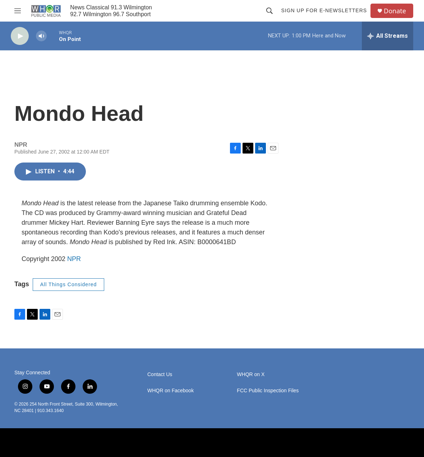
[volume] (41, 36)
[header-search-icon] (269, 11)
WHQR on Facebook (170, 390)
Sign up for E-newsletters (324, 10)
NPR (74, 258)
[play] (20, 36)
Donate (395, 11)
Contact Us (159, 374)
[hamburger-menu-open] (17, 11)
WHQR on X (250, 374)
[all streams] (387, 36)
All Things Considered (68, 284)
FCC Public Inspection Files (268, 390)
